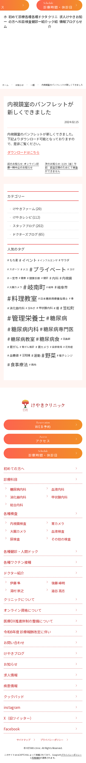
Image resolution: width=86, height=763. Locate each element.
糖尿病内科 (18, 489)
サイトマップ (23, 739)
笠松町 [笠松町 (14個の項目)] (68, 308)
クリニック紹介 (53, 21)
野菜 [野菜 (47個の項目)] (50, 355)
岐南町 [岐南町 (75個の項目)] (36, 287)
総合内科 (16, 504)
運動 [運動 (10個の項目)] (37, 355)
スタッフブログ (24, 225)
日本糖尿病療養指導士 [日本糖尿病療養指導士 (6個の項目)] (54, 298)
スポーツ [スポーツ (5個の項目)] (14, 269)
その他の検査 (61, 539)
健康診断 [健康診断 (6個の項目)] (34, 278)
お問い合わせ (14, 642)
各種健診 (35, 19)
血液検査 (57, 531)
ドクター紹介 (43, 19)
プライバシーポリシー (51, 739)
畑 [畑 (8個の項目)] (57, 308)
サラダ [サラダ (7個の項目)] (65, 260)
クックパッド (14, 696)
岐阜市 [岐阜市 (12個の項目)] (62, 287)
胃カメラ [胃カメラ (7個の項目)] (43, 347)
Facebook (12, 728)
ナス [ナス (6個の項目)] (25, 269)
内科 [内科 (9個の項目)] (55, 278)
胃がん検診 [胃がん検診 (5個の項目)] (28, 347)
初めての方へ (13, 19)
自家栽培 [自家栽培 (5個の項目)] (57, 347)
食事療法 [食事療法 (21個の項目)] (19, 364)
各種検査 (28, 19)
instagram (12, 707)
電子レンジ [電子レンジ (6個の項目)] (66, 355)
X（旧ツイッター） (18, 718)
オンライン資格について (23, 610)
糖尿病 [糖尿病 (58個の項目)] (58, 318)
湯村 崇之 (17, 590)
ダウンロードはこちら (23, 152)
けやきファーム (24, 208)
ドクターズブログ (25, 234)
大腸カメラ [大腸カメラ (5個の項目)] (15, 287)
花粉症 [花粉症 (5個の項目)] (69, 347)
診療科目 (21, 19)
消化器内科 (18, 497)
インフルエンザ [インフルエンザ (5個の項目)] (49, 260)
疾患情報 (10, 685)
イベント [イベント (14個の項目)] (29, 260)
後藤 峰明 (58, 582)
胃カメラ (57, 523)
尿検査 (15, 539)
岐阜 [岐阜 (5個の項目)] (50, 287)
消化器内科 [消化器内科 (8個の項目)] (17, 308)
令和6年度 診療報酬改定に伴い (27, 631)
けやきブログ (70, 19)
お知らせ (79, 19)
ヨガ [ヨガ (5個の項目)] (72, 269)
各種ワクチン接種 (17, 562)
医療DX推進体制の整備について (28, 620)
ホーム (5, 21)
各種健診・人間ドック (21, 551)
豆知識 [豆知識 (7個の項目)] (26, 355)
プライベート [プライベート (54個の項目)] (49, 269)
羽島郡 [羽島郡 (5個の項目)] (66, 339)
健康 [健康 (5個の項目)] (23, 278)
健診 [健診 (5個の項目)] (45, 278)
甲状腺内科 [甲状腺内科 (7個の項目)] (46, 308)
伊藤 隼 (15, 582)
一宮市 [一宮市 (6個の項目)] (13, 278)
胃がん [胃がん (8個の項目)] (14, 347)
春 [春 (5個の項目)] (72, 298)
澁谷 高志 (58, 590)
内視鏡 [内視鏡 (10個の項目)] (67, 278)
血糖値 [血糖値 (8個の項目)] (14, 355)
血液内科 (57, 489)
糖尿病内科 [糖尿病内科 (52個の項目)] (25, 329)
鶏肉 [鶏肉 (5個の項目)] (33, 364)
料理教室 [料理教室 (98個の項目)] (24, 298)
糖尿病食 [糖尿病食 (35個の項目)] (49, 338)
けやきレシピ (22, 217)
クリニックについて (19, 599)
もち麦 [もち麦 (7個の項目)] (14, 260)
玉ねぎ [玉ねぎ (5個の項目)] (31, 308)
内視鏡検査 (18, 523)
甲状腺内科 (59, 497)
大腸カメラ (18, 531)
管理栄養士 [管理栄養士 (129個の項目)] (28, 318)
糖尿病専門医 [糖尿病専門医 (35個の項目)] (58, 328)
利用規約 (36, 757)
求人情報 (62, 19)
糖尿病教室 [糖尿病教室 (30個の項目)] (23, 338)
